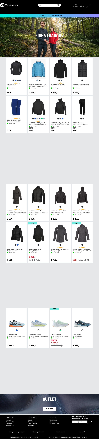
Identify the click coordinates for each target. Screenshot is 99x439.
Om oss (30, 420)
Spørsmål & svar (54, 423)
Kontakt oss (53, 422)
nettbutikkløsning (65, 437)
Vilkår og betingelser (38, 432)
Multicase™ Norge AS (81, 437)
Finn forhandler (32, 422)
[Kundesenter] (76, 4)
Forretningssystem (53, 437)
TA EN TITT (49, 409)
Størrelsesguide (32, 423)
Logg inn (82, 5)
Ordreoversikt (10, 422)
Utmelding (86, 418)
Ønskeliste (9, 423)
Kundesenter (53, 420)
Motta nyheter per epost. (79, 416)
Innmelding (76, 418)
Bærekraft (82, 432)
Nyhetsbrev (31, 425)
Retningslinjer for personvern (16, 432)
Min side (8, 420)
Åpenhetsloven (60, 432)
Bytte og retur (10, 425)
